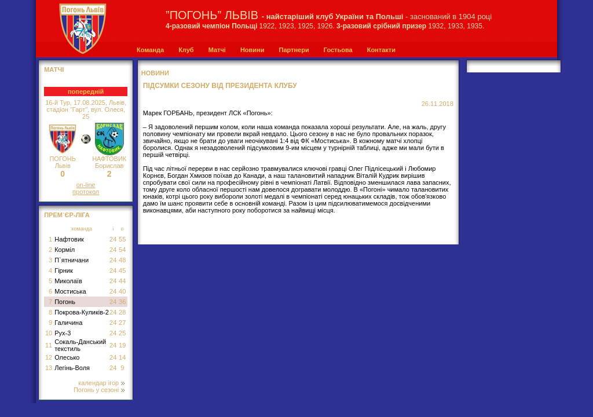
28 (122, 312)
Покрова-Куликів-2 (81, 312)
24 (112, 239)
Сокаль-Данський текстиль (80, 345)
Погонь (64, 301)
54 (122, 249)
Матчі (217, 49)
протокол (85, 191)
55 (122, 239)
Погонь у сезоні (99, 389)
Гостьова (338, 49)
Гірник (63, 270)
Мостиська (70, 291)
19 (122, 345)
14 (122, 357)
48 (122, 260)
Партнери (294, 49)
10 (48, 333)
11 (48, 345)
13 (48, 367)
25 (122, 333)
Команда (150, 49)
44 (122, 280)
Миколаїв (68, 280)
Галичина (68, 322)
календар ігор (101, 382)
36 (122, 301)
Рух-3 (62, 333)
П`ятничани (71, 260)
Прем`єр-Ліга (67, 214)
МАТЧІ (54, 69)
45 (122, 270)
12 (48, 357)
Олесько (66, 357)
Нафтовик (69, 239)
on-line (86, 184)
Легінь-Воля (72, 367)
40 (122, 291)
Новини (252, 49)
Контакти (381, 49)
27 (122, 322)
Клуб (185, 49)
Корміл (64, 249)
